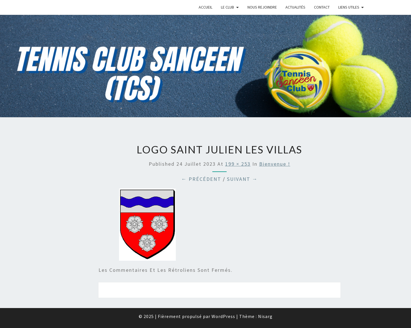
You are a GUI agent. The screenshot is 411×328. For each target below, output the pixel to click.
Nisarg (265, 316)
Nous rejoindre (262, 7)
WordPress (223, 316)
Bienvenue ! (274, 164)
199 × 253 (238, 164)
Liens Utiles (348, 7)
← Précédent (201, 179)
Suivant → (242, 179)
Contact (322, 7)
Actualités (295, 7)
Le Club (227, 7)
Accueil (205, 7)
